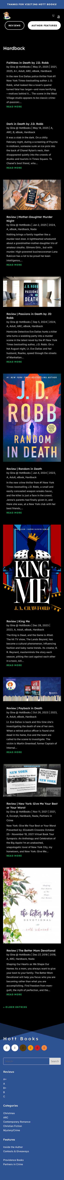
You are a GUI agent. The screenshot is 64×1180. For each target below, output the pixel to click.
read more (14, 106)
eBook (35, 71)
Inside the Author (13, 1147)
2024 (52, 224)
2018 (52, 954)
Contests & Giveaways (16, 1151)
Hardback (46, 71)
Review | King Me (18, 621)
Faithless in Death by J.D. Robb (27, 62)
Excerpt (14, 815)
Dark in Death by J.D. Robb (24, 124)
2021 (53, 66)
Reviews (15, 25)
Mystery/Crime (11, 1130)
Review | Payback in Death (24, 708)
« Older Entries (15, 1007)
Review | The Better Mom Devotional (30, 950)
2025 (9, 71)
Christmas (9, 1113)
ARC (28, 71)
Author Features (44, 25)
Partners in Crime (13, 1164)
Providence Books (13, 1159)
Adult (21, 71)
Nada (33, 229)
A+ (15, 71)
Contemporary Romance (16, 1121)
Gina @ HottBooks (20, 66)
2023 (52, 472)
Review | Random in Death (24, 468)
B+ (4, 1087)
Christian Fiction (12, 1126)
